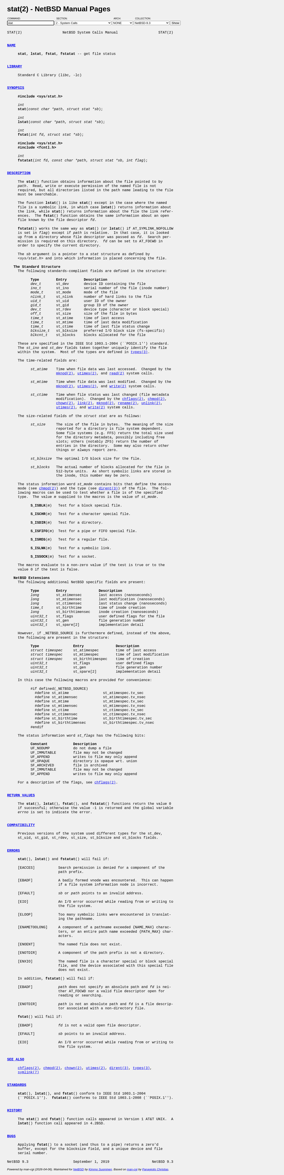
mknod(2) (64, 373)
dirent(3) (108, 488)
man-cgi (132, 1169)
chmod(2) (156, 399)
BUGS (11, 1136)
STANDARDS (16, 1085)
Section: (62, 18)
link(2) (84, 403)
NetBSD (78, 1169)
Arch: (119, 18)
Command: (15, 18)
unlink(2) (150, 403)
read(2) (116, 373)
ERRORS (13, 850)
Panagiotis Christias (155, 1169)
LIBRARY (14, 66)
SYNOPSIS (15, 87)
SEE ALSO (15, 1059)
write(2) (117, 386)
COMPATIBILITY (21, 825)
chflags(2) (132, 399)
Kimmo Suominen (100, 1169)
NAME (11, 45)
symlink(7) (28, 1072)
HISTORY (14, 1110)
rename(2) (127, 403)
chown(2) (64, 403)
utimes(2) (87, 373)
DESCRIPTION (19, 173)
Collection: (143, 18)
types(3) (139, 352)
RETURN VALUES (21, 795)
